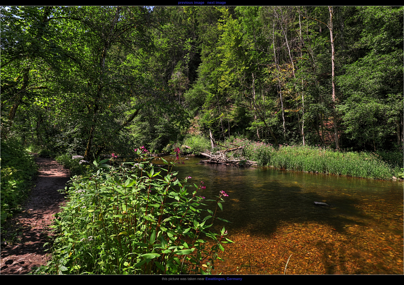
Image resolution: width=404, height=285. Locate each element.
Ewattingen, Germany (224, 279)
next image (216, 2)
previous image (191, 2)
